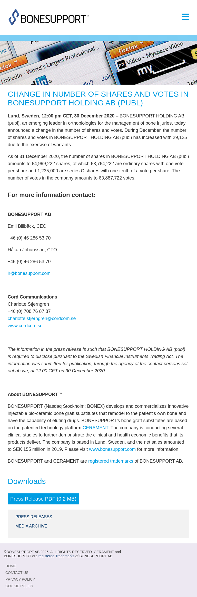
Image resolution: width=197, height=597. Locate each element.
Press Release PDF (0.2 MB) (43, 499)
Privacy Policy (20, 579)
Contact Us (16, 573)
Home (10, 566)
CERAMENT (95, 427)
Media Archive (31, 526)
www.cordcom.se (25, 325)
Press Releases (33, 517)
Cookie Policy (19, 586)
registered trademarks (110, 461)
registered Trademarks (56, 556)
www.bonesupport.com (112, 449)
